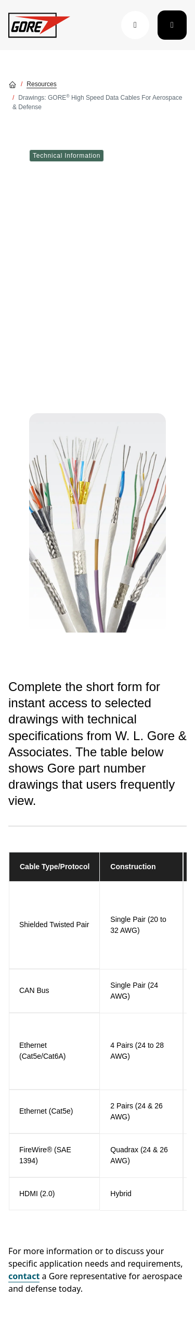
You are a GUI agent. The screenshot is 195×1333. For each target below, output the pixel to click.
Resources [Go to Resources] (41, 84)
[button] (135, 25)
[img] (97, 523)
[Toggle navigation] (172, 25)
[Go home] (12, 84)
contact (24, 1276)
